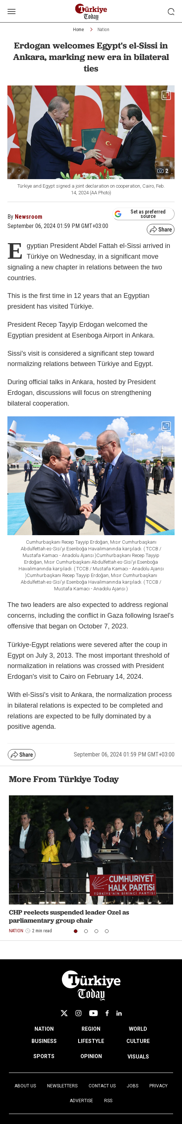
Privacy (158, 1086)
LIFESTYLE (91, 1041)
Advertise (81, 1101)
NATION (44, 1029)
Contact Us (102, 1086)
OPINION (91, 1056)
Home (78, 29)
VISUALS (138, 1057)
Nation (103, 29)
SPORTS (43, 1056)
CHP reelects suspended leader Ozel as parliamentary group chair (69, 916)
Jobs (132, 1086)
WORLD (138, 1029)
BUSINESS (44, 1041)
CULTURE (138, 1041)
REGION (91, 1029)
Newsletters (62, 1086)
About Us (25, 1086)
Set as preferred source (140, 214)
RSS (108, 1101)
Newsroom (28, 216)
